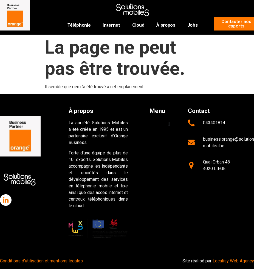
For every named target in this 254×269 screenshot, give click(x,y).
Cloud (138, 25)
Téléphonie (79, 25)
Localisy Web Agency (233, 261)
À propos (165, 25)
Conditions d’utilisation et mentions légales (41, 261)
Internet (111, 25)
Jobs (192, 25)
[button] (168, 124)
